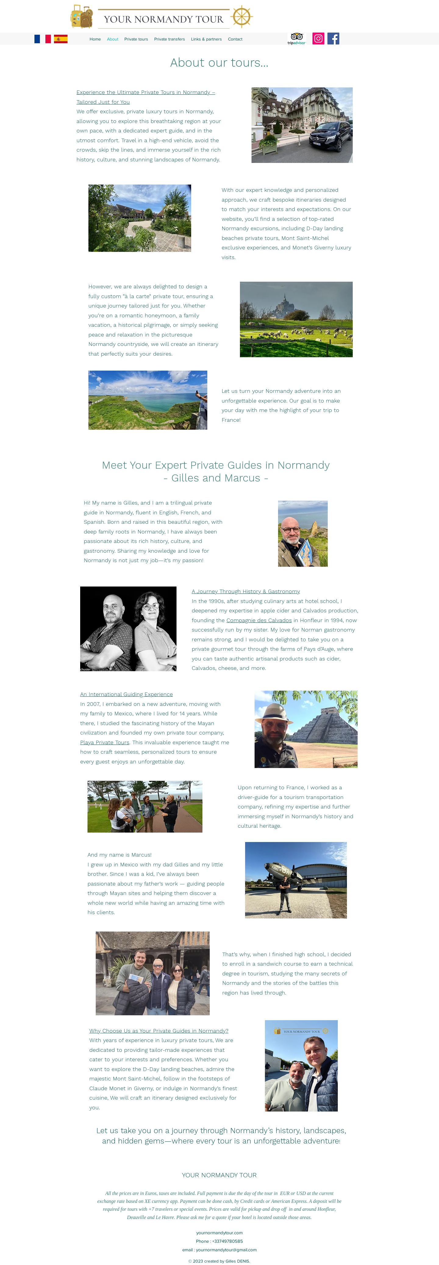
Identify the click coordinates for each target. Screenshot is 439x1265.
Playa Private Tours (104, 742)
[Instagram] (318, 38)
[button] (136, 39)
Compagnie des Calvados (259, 620)
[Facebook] (333, 38)
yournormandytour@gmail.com (226, 1249)
